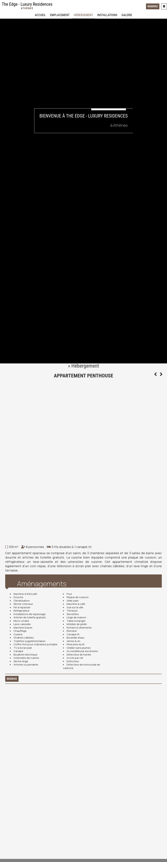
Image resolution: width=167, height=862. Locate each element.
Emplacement (60, 15)
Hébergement (83, 15)
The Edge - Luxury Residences (27, 6)
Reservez (153, 6)
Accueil (40, 15)
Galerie (127, 15)
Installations (107, 15)
